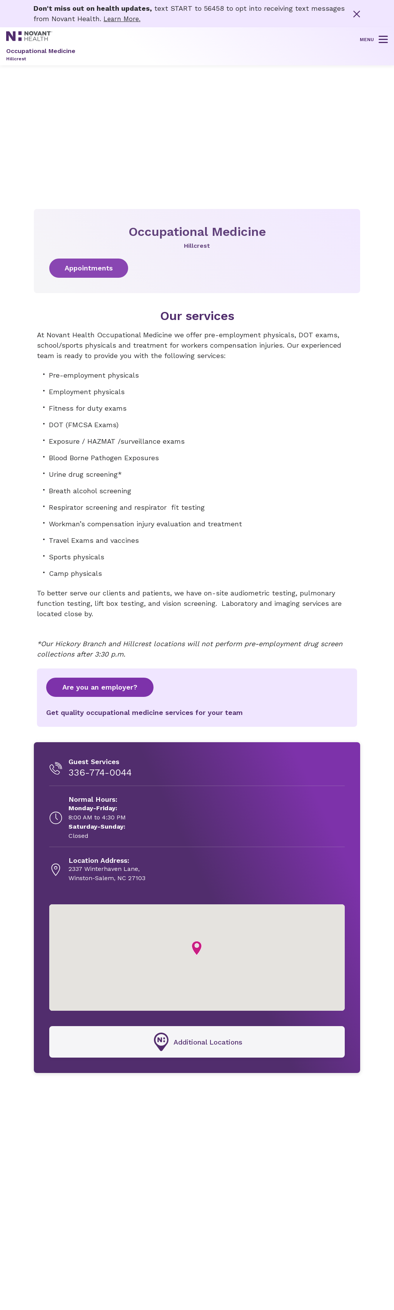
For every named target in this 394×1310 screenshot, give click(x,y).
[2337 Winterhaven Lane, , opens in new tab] (106, 869)
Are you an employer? (99, 687)
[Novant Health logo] (29, 38)
